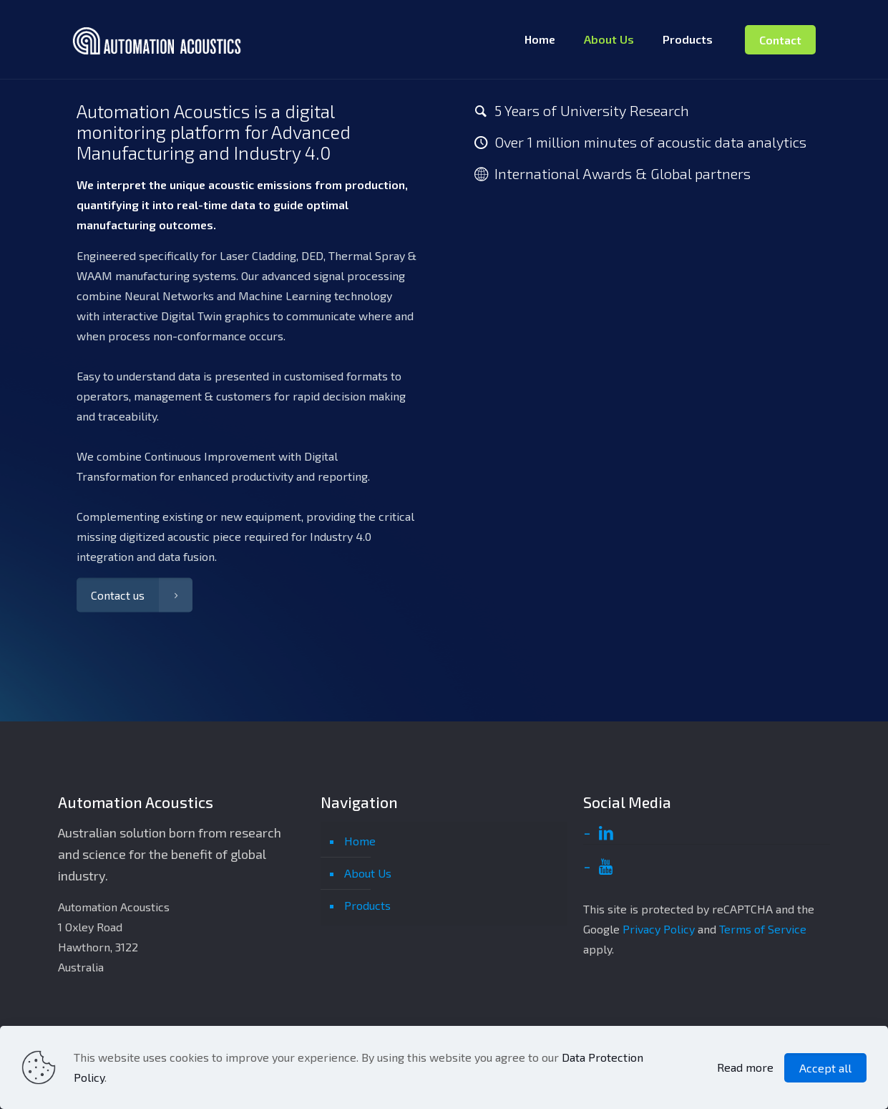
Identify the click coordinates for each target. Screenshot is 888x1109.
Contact (780, 40)
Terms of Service (762, 929)
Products (367, 905)
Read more (745, 1067)
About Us (367, 873)
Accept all (825, 1068)
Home (360, 841)
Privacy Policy (659, 929)
